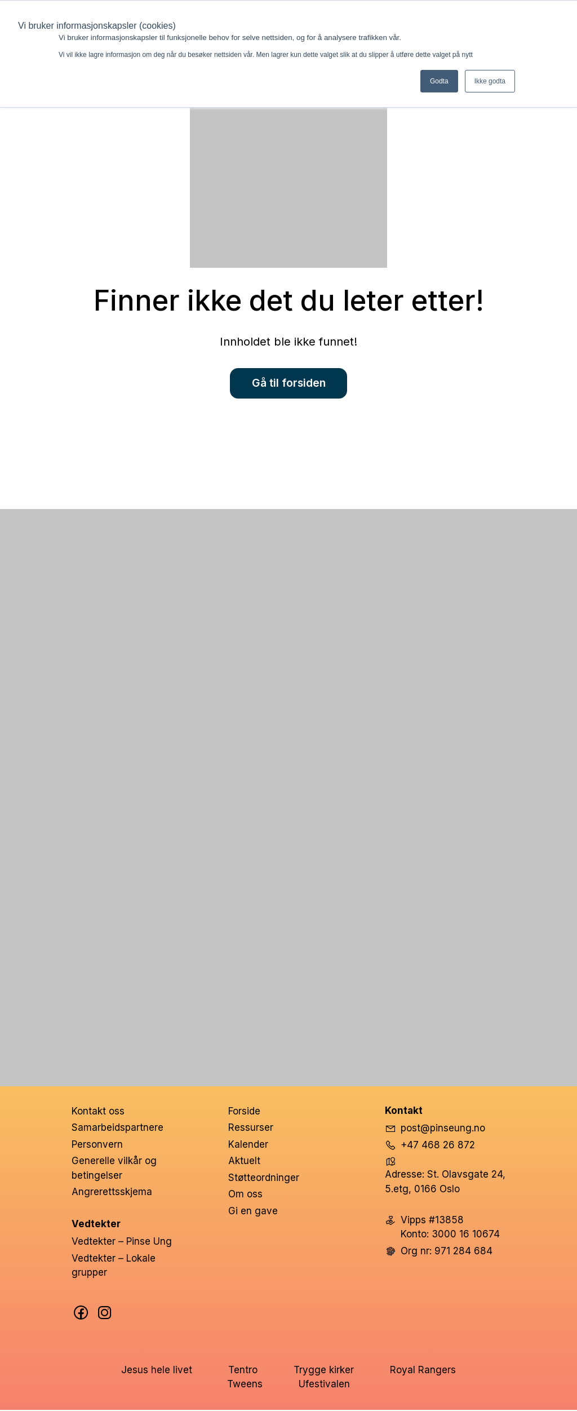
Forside (244, 1112)
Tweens (245, 1385)
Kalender (248, 1145)
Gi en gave (253, 1212)
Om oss (245, 1195)
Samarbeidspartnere (117, 1129)
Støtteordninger (263, 1178)
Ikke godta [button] (489, 81)
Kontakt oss (98, 1112)
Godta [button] (439, 81)
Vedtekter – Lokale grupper (114, 1267)
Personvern (97, 1145)
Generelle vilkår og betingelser (114, 1170)
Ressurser (250, 1129)
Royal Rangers (423, 1371)
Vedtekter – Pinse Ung (122, 1243)
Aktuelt (244, 1162)
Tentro (243, 1371)
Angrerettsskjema (112, 1193)
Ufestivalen (324, 1385)
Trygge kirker (324, 1371)
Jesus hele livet (156, 1371)
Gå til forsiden (289, 384)
